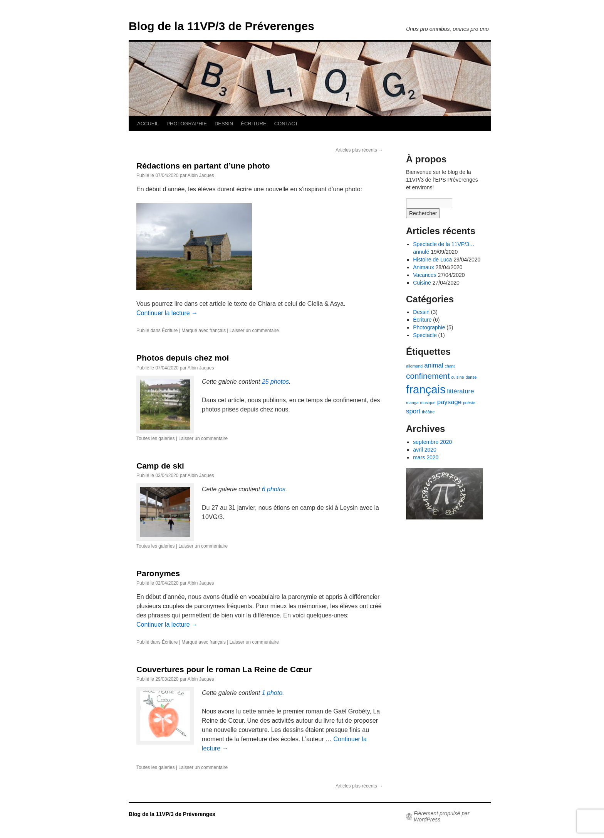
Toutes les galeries (155, 438)
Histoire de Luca (432, 259)
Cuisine (422, 283)
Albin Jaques (201, 175)
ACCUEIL (148, 123)
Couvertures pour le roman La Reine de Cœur (224, 669)
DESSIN (224, 123)
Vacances (424, 275)
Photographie (429, 327)
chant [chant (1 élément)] (450, 366)
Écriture (170, 330)
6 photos (273, 489)
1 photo (272, 693)
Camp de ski (160, 465)
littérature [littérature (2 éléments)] (460, 391)
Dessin (421, 312)
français (218, 330)
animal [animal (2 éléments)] (433, 365)
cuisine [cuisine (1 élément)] (457, 377)
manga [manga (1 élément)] (412, 402)
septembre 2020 (432, 442)
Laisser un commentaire (254, 330)
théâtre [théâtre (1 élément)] (428, 412)
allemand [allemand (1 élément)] (414, 366)
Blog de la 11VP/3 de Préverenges (221, 26)
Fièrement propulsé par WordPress (442, 816)
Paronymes (158, 573)
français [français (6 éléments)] (426, 389)
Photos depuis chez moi (182, 357)
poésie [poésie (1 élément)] (469, 402)
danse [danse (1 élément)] (470, 377)
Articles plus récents (359, 150)
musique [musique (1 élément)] (427, 402)
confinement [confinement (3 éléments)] (428, 375)
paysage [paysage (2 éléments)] (449, 402)
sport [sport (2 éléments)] (413, 411)
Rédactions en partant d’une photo (203, 165)
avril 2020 (424, 450)
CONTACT (286, 123)
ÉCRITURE (253, 123)
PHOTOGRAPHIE (186, 123)
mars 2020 (425, 457)
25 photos (275, 381)
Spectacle (424, 335)
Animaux (423, 267)
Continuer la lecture (167, 313)
